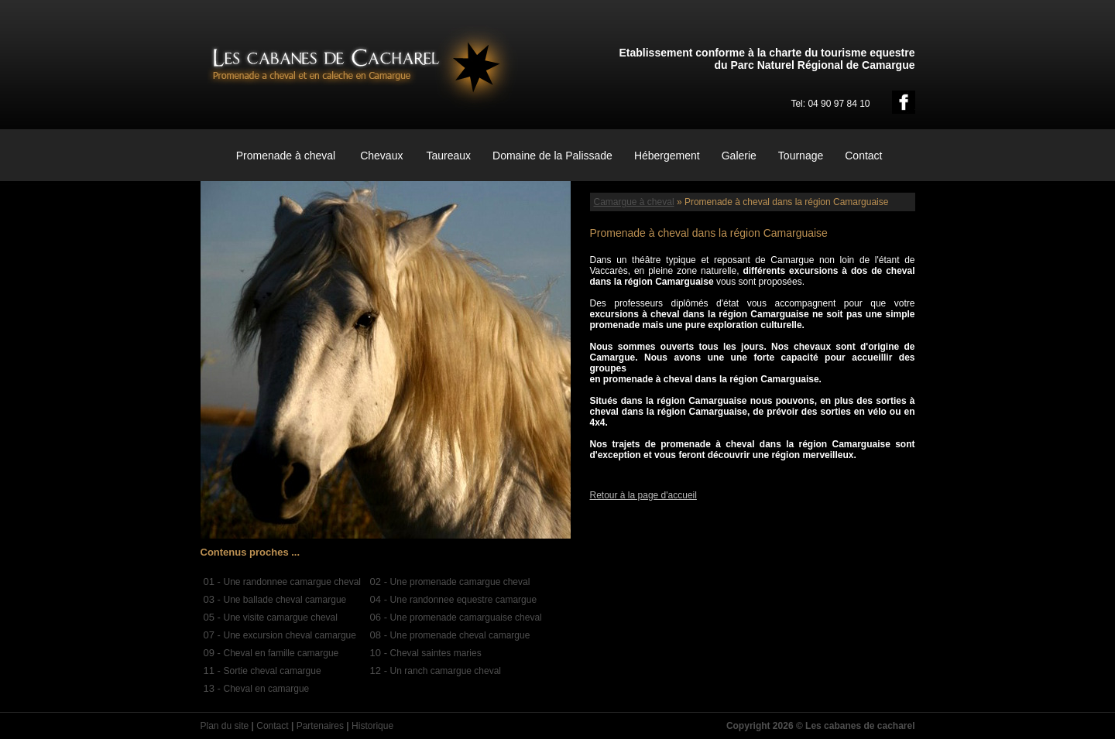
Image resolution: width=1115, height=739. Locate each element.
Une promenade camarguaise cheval (466, 617)
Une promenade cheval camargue (460, 635)
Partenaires (320, 725)
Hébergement (667, 155)
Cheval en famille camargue (281, 653)
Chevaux (381, 155)
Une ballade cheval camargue (285, 599)
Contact (863, 155)
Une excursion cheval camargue (290, 635)
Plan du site (225, 725)
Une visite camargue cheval (281, 617)
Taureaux (448, 155)
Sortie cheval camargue (272, 670)
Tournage (800, 155)
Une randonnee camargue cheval (292, 581)
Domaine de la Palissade (552, 155)
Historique (372, 725)
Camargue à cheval (634, 202)
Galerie (739, 155)
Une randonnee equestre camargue (463, 599)
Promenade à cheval (285, 155)
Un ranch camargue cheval (445, 670)
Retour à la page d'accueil (643, 495)
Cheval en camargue (267, 688)
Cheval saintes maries (436, 653)
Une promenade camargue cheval (460, 581)
